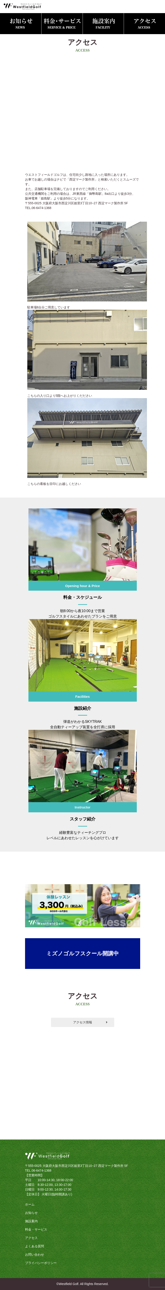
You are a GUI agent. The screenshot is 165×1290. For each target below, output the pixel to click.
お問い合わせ (34, 1254)
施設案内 (31, 1221)
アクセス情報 (82, 1022)
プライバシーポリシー (41, 1263)
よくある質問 (34, 1246)
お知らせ (31, 1213)
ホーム (30, 1204)
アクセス (31, 1238)
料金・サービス (36, 1229)
